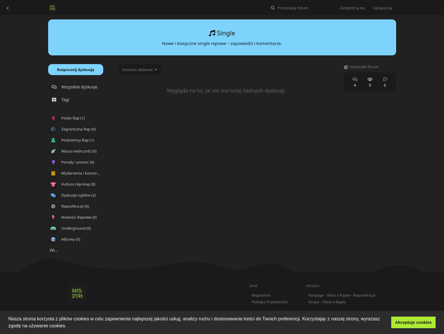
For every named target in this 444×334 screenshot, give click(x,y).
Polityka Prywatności (270, 301)
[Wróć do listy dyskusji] (7, 7)
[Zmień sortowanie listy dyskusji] (140, 69)
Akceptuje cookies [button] (413, 322)
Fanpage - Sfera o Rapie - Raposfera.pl (341, 295)
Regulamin (261, 295)
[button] (68, 326)
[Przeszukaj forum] (300, 8)
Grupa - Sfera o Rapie (327, 301)
